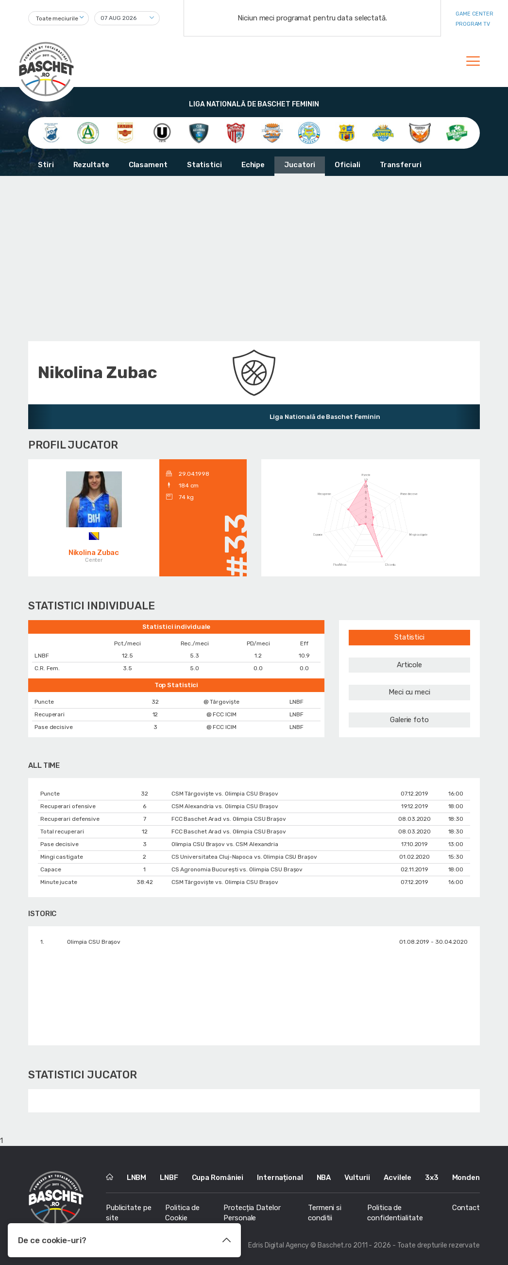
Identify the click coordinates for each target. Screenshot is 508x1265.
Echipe (253, 164)
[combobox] (58, 18)
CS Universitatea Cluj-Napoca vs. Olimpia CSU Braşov (244, 856)
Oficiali (347, 164)
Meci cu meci (409, 692)
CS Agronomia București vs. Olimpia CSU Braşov (237, 869)
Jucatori (299, 164)
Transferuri (401, 164)
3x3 (432, 1177)
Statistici (204, 164)
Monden (466, 1177)
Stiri (46, 164)
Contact (466, 1207)
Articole (409, 664)
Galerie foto (409, 719)
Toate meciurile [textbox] (57, 18)
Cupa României (218, 1177)
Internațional (280, 1177)
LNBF (169, 1177)
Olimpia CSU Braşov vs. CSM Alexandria (224, 844)
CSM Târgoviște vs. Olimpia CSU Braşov (224, 793)
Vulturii (357, 1177)
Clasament (148, 164)
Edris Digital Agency (278, 1245)
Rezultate (91, 164)
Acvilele (397, 1177)
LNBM (137, 1177)
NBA (324, 1177)
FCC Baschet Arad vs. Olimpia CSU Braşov (228, 818)
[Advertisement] (254, 259)
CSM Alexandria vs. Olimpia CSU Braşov (224, 806)
